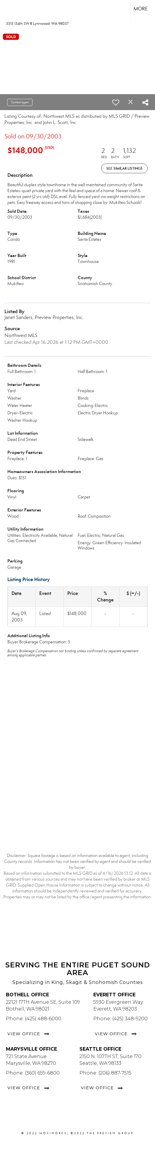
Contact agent (20, 102)
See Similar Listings (124, 168)
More (140, 9)
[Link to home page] (9, 9)
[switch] (115, 102)
